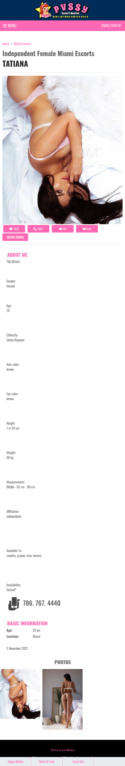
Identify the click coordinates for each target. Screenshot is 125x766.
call (38, 229)
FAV (62, 229)
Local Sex (78, 761)
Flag (87, 229)
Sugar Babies (15, 237)
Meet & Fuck (46, 761)
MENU (10, 25)
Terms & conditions (62, 750)
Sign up (116, 25)
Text (14, 229)
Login (104, 25)
